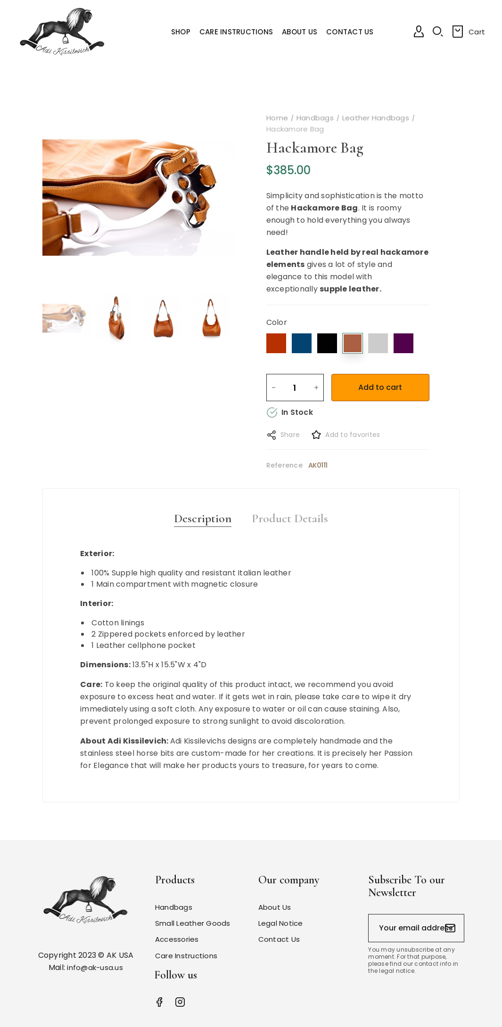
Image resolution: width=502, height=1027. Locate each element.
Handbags (173, 907)
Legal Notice (280, 923)
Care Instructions (186, 956)
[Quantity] (294, 387)
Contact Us (279, 939)
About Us (274, 907)
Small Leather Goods (192, 923)
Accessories (177, 939)
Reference (284, 465)
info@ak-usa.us (95, 967)
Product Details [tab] (290, 518)
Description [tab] (202, 518)
